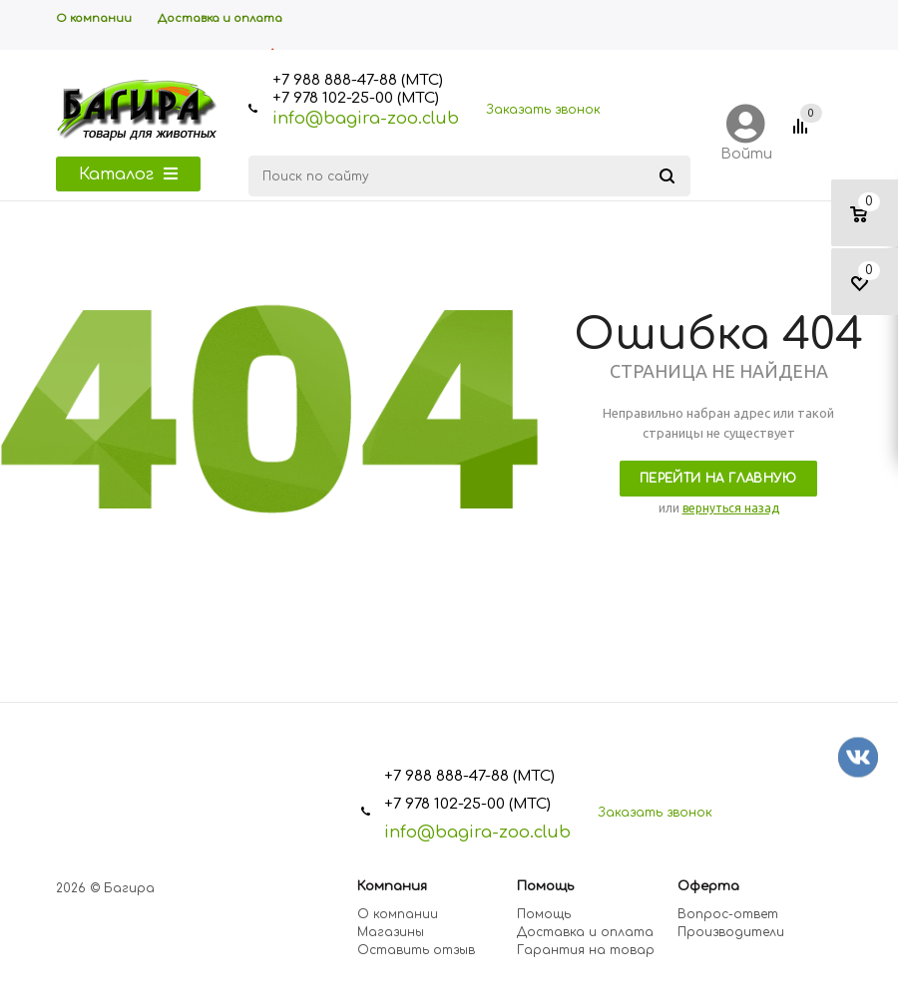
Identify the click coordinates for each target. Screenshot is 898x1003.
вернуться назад (730, 508)
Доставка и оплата (585, 932)
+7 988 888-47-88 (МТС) (357, 80)
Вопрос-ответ (727, 914)
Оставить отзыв (416, 950)
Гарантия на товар (586, 950)
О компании (397, 914)
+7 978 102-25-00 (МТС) (355, 98)
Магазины (390, 932)
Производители (730, 932)
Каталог (128, 174)
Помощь (544, 914)
